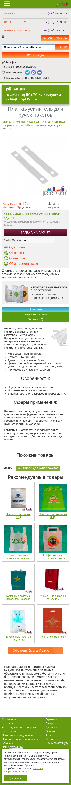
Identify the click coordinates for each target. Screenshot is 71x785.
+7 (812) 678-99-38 (55, 22)
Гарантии (51, 719)
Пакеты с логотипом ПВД (18, 516)
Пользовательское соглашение (21, 739)
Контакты (7, 723)
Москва (9, 13)
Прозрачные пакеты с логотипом (18, 638)
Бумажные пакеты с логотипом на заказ (18, 597)
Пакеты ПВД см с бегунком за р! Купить (33, 97)
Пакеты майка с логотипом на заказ (18, 557)
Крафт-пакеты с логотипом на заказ (53, 557)
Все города (35, 55)
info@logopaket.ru (26, 66)
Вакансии (8, 743)
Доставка (51, 727)
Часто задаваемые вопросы (19, 727)
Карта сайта (9, 731)
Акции (49, 735)
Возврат (51, 723)
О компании (9, 719)
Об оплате (16, 252)
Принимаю (15, 778)
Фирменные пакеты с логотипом (53, 597)
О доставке (17, 247)
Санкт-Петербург (16, 22)
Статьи (50, 739)
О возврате (17, 258)
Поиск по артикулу (57, 743)
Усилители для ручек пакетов (37, 468)
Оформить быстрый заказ (31, 650)
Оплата (50, 731)
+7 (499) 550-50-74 (55, 13)
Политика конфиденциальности (21, 735)
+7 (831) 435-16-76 (55, 30)
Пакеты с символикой (53, 636)
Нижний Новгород (17, 30)
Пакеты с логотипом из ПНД (53, 516)
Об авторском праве (23, 263)
